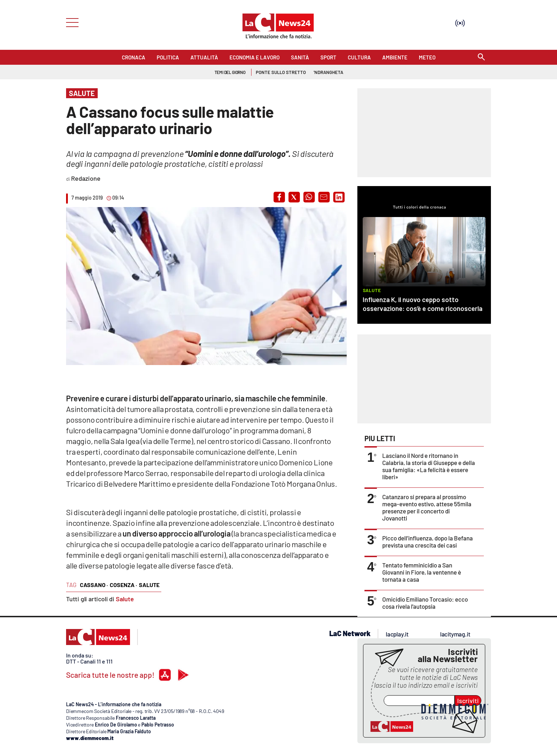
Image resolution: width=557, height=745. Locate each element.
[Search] (481, 57)
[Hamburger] (70, 22)
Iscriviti (468, 700)
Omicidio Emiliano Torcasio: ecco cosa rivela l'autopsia (425, 603)
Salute (125, 599)
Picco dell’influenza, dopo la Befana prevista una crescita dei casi (427, 541)
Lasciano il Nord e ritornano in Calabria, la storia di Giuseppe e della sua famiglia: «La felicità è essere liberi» (428, 466)
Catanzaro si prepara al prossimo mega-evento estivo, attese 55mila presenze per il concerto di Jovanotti (426, 507)
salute (149, 584)
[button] (279, 197)
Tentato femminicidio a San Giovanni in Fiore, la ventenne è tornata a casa (421, 572)
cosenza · (123, 584)
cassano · (94, 584)
